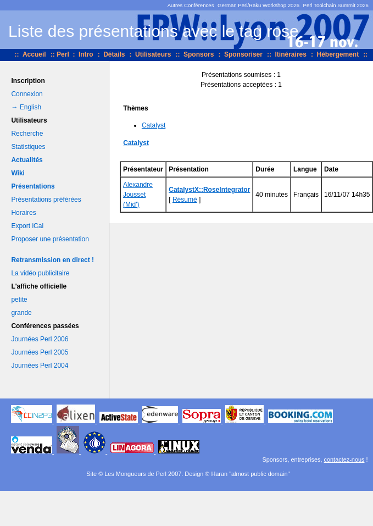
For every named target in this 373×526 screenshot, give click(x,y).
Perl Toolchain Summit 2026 (336, 5)
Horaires (23, 213)
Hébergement (337, 54)
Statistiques (28, 147)
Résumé (184, 199)
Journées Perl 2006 (39, 339)
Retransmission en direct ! (52, 260)
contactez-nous (344, 459)
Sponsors (198, 54)
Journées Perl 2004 (39, 365)
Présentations (32, 186)
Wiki (18, 173)
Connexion (26, 94)
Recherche (27, 133)
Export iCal (27, 226)
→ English (26, 107)
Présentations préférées (46, 199)
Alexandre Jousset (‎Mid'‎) (138, 194)
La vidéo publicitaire (40, 273)
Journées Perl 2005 (39, 352)
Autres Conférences (191, 5)
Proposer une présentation (49, 239)
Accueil (34, 54)
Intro (86, 54)
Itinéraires (291, 54)
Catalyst (153, 125)
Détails (114, 54)
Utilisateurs (153, 54)
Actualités (26, 160)
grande (21, 313)
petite (19, 299)
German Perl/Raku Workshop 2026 (258, 5)
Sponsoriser (243, 54)
